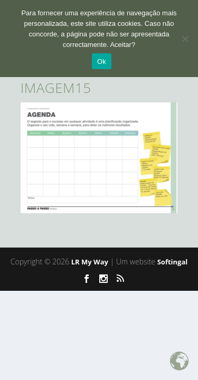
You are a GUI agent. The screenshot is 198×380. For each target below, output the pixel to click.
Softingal (172, 262)
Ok (101, 61)
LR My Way (89, 262)
